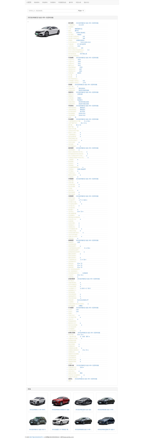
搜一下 (81, 10)
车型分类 (78, 2)
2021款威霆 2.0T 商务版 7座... (60, 429)
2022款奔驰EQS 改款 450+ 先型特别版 (40, 17)
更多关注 (86, 2)
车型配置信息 (62, 2)
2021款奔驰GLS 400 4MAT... (38, 409)
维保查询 (36, 2)
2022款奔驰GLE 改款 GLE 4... (37, 429)
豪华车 (71, 2)
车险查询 (44, 2)
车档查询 (52, 2)
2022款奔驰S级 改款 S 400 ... (106, 409)
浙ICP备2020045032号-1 (36, 437)
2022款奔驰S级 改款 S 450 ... (83, 429)
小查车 (28, 2)
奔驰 (29, 389)
